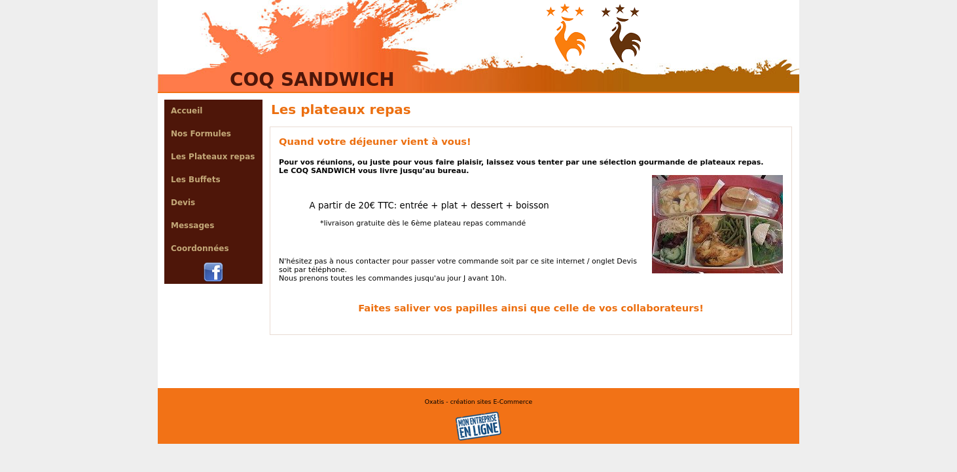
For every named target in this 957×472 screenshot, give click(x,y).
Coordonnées (200, 248)
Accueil (186, 110)
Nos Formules (201, 133)
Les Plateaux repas (213, 156)
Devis (183, 202)
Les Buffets (196, 179)
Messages (192, 225)
